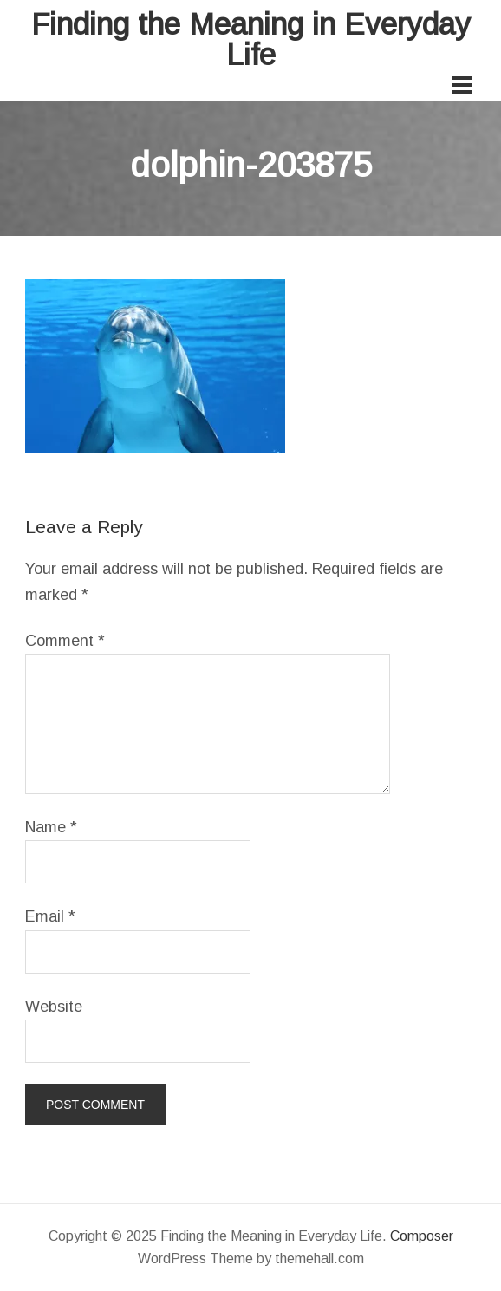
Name (51, 827)
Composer (421, 1236)
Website (53, 1006)
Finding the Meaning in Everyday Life (251, 39)
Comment (65, 640)
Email (50, 916)
